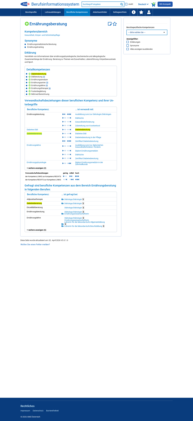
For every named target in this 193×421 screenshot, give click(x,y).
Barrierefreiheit (52, 411)
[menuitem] (31, 12)
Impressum (25, 411)
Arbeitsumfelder (100, 12)
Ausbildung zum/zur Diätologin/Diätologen (93, 259)
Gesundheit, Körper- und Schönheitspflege (42, 35)
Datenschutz (38, 411)
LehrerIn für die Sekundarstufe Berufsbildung (84, 371)
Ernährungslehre (34, 290)
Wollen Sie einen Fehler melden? (35, 390)
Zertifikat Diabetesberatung (86, 286)
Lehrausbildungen (53, 12)
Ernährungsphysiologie (36, 308)
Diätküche (79, 263)
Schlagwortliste (120, 12)
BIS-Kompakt (165, 4)
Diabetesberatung (34, 279)
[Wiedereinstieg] (149, 12)
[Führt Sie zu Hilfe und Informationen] (133, 12)
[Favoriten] (114, 23)
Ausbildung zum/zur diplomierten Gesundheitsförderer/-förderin (89, 291)
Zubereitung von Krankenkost (87, 271)
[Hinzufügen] (27, 23)
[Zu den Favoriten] (141, 12)
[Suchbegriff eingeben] (100, 4)
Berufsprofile (31, 12)
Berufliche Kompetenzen (77, 12)
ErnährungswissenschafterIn (76, 359)
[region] (71, 33)
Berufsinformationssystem (55, 4)
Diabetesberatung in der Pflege (88, 282)
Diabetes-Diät (32, 275)
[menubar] (97, 12)
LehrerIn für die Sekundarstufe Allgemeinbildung (84, 368)
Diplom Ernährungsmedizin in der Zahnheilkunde (89, 309)
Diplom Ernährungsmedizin (86, 296)
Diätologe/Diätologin (74, 344)
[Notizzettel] (110, 23)
